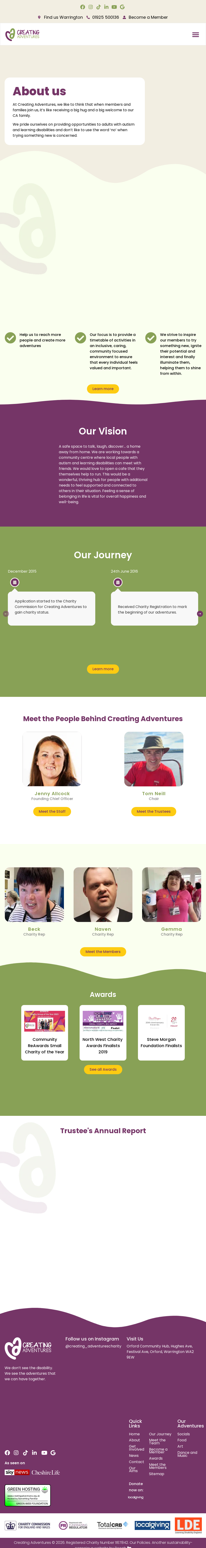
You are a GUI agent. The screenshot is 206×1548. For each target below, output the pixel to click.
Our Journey (160, 1434)
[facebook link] (83, 7)
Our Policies (140, 1542)
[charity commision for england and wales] (27, 1525)
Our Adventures (190, 1423)
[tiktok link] (99, 7)
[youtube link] (114, 7)
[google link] (122, 7)
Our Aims (133, 1469)
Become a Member (158, 1451)
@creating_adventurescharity (93, 1346)
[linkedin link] (106, 7)
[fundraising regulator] (73, 1525)
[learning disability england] (188, 1525)
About (134, 1440)
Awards (156, 1458)
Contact (136, 1461)
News (134, 1455)
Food (181, 1440)
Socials (183, 1434)
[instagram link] (91, 7)
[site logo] (28, 1349)
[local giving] (152, 1525)
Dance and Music (187, 1454)
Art (180, 1446)
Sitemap (156, 1474)
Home (134, 1434)
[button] (195, 34)
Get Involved (136, 1448)
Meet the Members (158, 1466)
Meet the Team (157, 1441)
